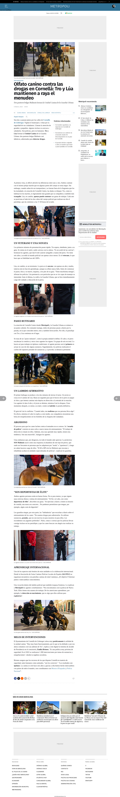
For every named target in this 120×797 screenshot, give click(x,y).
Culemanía (40, 771)
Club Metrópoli (42, 787)
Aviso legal (65, 774)
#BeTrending (16, 790)
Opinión (15, 784)
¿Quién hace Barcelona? (20, 774)
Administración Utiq (68, 784)
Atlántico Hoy (41, 777)
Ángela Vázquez (19, 116)
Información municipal (20, 787)
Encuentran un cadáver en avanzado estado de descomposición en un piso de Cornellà (63, 135)
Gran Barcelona (18, 80)
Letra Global (41, 774)
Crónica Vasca (41, 768)
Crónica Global (42, 765)
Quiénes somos (66, 765)
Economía (15, 780)
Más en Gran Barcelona (23, 697)
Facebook (88, 768)
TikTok (87, 774)
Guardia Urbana (21, 112)
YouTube (88, 777)
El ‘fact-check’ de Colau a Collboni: (54, 1)
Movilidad (15, 765)
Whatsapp (88, 780)
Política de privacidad (69, 777)
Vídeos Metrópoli (56, 112)
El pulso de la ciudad (19, 771)
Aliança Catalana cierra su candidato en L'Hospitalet (32, 1)
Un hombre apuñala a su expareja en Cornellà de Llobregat (63, 127)
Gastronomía (17, 777)
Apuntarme (101, 237)
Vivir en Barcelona (19, 768)
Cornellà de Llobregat (43, 112)
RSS (62, 771)
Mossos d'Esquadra (58, 668)
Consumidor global (43, 780)
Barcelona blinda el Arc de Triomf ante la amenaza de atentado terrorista (80, 1)
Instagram (89, 771)
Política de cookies (68, 780)
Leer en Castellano (5, 10)
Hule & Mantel (41, 784)
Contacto (64, 768)
